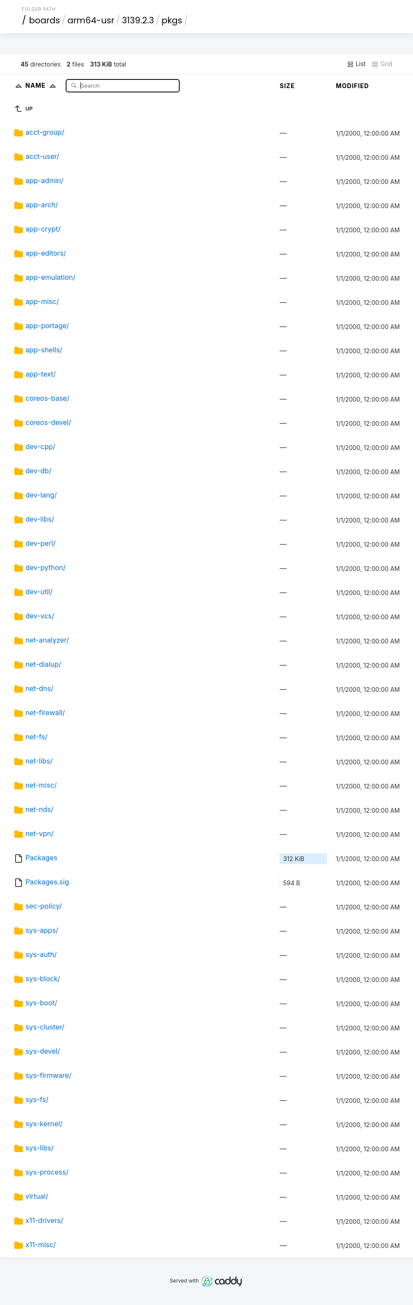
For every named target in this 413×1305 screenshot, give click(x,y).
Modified (352, 85)
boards (44, 20)
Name (42, 85)
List (356, 64)
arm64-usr (90, 20)
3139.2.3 (138, 20)
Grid (382, 64)
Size (287, 85)
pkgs (172, 20)
